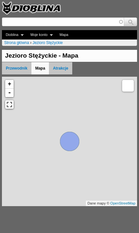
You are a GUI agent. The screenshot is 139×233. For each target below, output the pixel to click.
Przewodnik (17, 68)
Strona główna (16, 42)
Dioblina (13, 35)
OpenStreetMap (122, 203)
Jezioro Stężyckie (47, 42)
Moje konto (40, 35)
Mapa (64, 35)
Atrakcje (60, 68)
